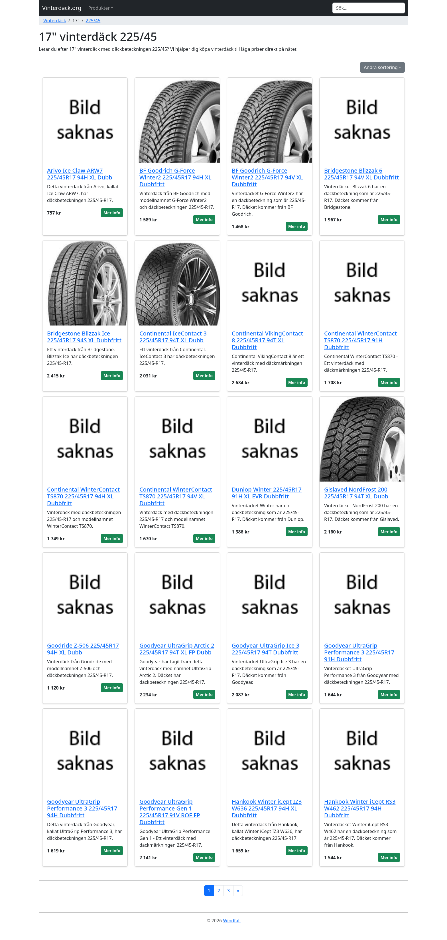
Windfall (231, 920)
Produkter (99, 8)
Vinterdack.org (62, 8)
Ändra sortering (381, 67)
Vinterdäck (54, 20)
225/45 (93, 20)
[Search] (368, 8)
